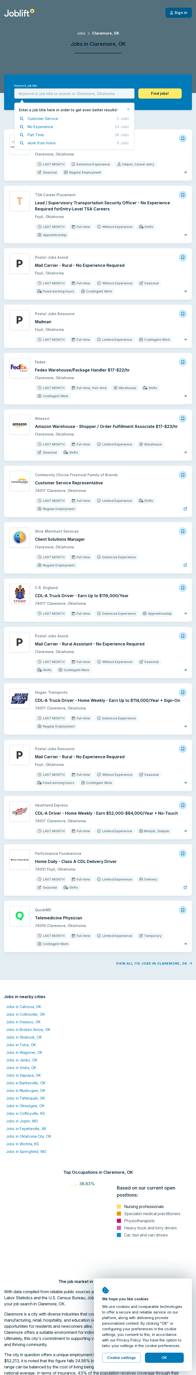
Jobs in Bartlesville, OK (25, 1083)
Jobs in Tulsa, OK (21, 1045)
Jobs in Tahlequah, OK (25, 1098)
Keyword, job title (25, 85)
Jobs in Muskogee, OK (25, 1090)
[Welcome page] (19, 13)
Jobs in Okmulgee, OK (25, 1106)
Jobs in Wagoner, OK (24, 1052)
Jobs (81, 33)
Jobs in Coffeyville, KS (25, 1113)
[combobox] (74, 93)
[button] (160, 93)
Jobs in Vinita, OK (21, 1067)
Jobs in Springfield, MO (26, 1151)
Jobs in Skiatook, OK (24, 1037)
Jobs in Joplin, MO (22, 1121)
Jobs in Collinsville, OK (25, 1014)
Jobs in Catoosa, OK (23, 1007)
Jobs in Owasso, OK (23, 1022)
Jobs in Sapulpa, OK (23, 1075)
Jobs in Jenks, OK (21, 1060)
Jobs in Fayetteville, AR (26, 1128)
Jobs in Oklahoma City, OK (28, 1136)
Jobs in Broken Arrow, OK (28, 1029)
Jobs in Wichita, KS (22, 1144)
